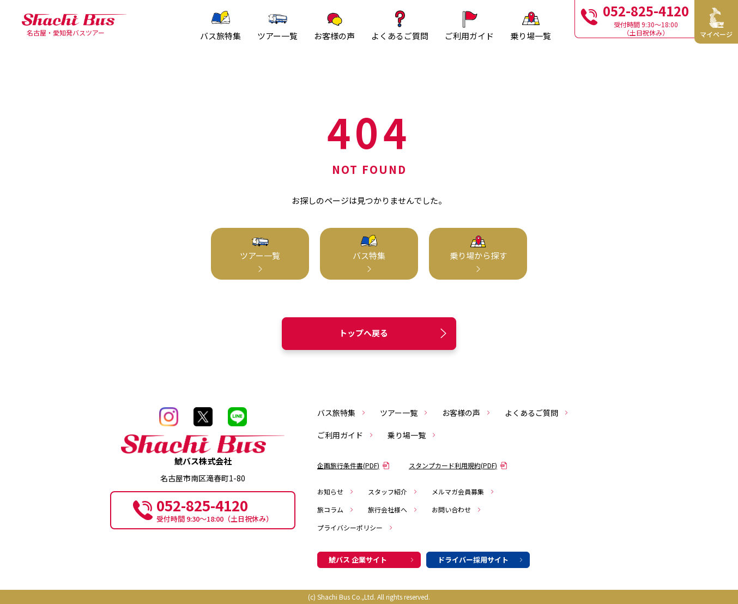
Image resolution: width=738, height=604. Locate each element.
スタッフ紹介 (393, 491)
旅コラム (335, 509)
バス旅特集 (341, 412)
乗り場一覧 (412, 435)
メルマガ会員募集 (463, 491)
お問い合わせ (457, 509)
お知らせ (335, 491)
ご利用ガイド (345, 435)
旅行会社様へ (393, 509)
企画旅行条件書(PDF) (353, 465)
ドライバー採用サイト (481, 559)
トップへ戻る (394, 333)
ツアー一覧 (404, 412)
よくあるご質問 (537, 412)
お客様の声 (466, 412)
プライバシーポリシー (355, 527)
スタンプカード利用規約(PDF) (458, 465)
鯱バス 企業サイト (372, 559)
